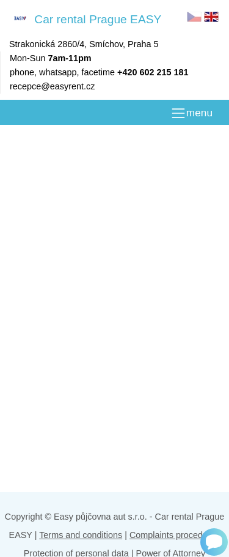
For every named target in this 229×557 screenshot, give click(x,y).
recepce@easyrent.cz (52, 86)
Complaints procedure (172, 535)
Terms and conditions (80, 535)
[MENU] (191, 113)
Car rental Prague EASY (85, 19)
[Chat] (214, 542)
